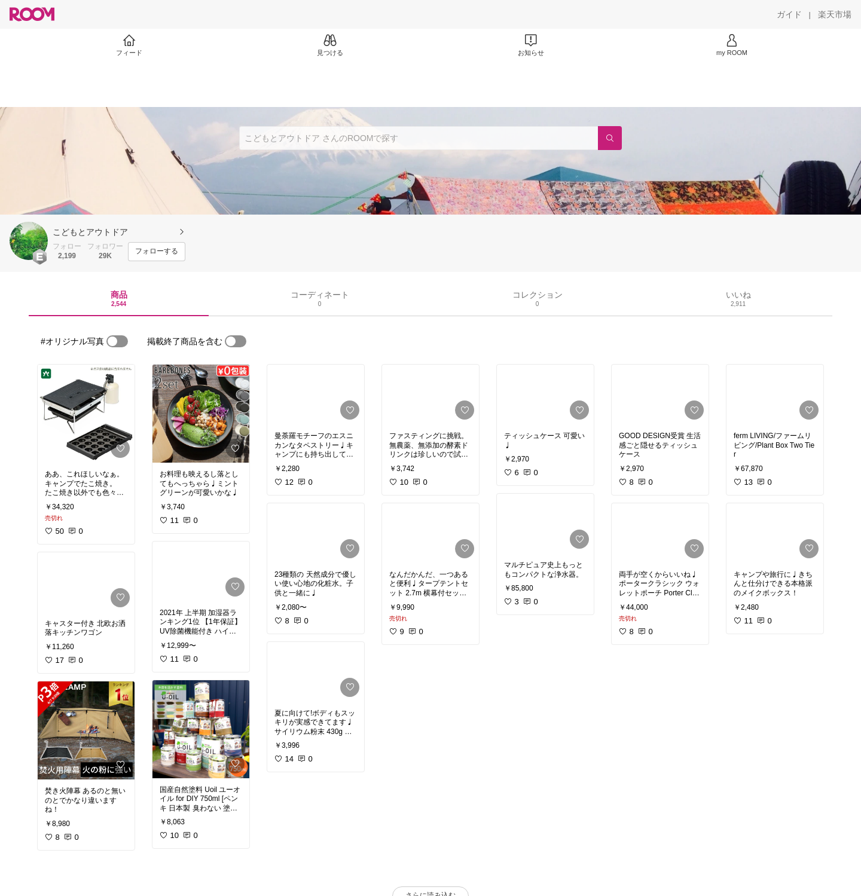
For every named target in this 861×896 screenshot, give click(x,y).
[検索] (610, 138)
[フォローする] (156, 251)
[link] (86, 414)
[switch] (117, 341)
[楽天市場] (834, 14)
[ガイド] (789, 14)
